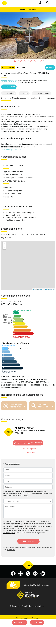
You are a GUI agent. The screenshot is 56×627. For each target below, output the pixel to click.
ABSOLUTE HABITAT (24, 428)
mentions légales (9, 533)
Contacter (21, 622)
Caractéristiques (19, 98)
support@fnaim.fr (30, 528)
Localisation (32, 98)
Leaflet (35, 289)
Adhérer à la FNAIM (28, 9)
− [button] (4, 247)
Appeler (39, 622)
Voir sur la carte (8, 86)
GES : (4, 304)
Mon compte (40, 5)
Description (6, 98)
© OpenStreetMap (49, 289)
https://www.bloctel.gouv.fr (18, 495)
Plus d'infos (11, 550)
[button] (50, 67)
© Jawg (40, 289)
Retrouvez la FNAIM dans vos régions (26, 606)
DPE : (4, 301)
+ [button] (4, 244)
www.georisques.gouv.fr (11, 150)
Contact (35, 618)
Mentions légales (22, 618)
